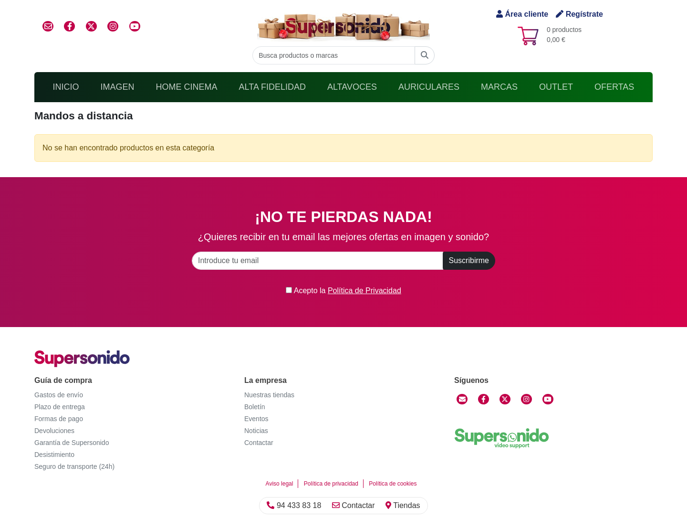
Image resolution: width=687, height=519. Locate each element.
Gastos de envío (58, 395)
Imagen (118, 87)
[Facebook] (483, 399)
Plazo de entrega (59, 407)
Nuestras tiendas (269, 395)
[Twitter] (505, 399)
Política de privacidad (331, 483)
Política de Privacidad (364, 290)
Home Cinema (187, 87)
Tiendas (402, 505)
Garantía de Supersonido (71, 442)
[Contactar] (462, 399)
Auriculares (428, 87)
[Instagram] (526, 399)
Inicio (66, 87)
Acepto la (343, 290)
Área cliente (522, 14)
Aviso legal (279, 483)
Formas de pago (58, 419)
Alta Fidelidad (272, 87)
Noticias (256, 430)
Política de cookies (392, 483)
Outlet (556, 87)
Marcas (499, 87)
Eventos (256, 419)
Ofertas (614, 87)
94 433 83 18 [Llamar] (294, 505)
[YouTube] (547, 399)
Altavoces (352, 87)
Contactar (353, 505)
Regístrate (579, 14)
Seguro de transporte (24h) (74, 466)
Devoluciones (54, 430)
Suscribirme (469, 260)
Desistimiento (54, 454)
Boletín (254, 407)
